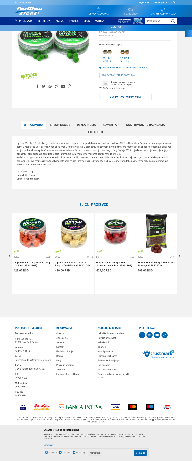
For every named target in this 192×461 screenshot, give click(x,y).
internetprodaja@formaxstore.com (33, 393)
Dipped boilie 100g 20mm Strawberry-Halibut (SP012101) (114, 297)
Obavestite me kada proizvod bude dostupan (123, 100)
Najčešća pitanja (64, 384)
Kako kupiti (94, 165)
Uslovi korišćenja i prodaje (111, 366)
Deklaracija (86, 158)
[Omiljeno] (173, 3)
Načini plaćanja (105, 384)
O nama (60, 366)
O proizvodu (33, 158)
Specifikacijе (60, 158)
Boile (19, 35)
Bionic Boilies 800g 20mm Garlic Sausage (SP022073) (156, 297)
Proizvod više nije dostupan (118, 108)
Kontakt (60, 380)
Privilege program (65, 398)
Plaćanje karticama (107, 389)
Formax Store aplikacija (68, 407)
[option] (32, 286)
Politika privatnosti (107, 371)
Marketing (81, 452)
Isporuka (102, 380)
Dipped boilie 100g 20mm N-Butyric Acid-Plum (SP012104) (72, 297)
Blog (58, 393)
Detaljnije (48, 445)
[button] (161, 21)
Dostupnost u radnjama (125, 130)
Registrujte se (160, 2)
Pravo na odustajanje (108, 393)
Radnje (59, 389)
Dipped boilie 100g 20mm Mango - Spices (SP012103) (32, 297)
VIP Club (60, 402)
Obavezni (52, 452)
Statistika (66, 452)
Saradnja (61, 375)
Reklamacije (104, 398)
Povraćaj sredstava (107, 402)
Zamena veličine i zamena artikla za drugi (116, 409)
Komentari (111, 158)
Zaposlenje (62, 371)
